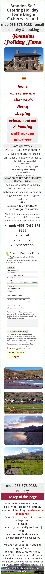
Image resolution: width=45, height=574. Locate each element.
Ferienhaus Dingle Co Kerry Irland (22, 539)
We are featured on (22, 546)
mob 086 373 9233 (16, 24)
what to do (22, 100)
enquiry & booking (23, 29)
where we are (22, 93)
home (22, 86)
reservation (25, 245)
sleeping (22, 113)
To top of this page (22, 497)
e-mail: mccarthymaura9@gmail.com (21, 525)
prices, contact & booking (23, 123)
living (22, 107)
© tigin (9, 552)
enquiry (25, 240)
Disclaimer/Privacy (28, 552)
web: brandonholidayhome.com (22, 532)
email (39, 24)
